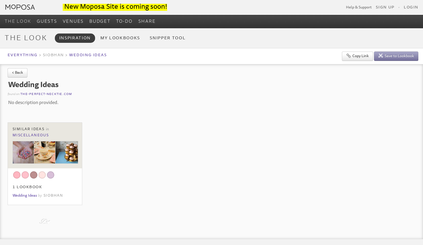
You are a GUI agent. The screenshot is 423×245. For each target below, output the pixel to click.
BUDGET (100, 21)
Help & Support (359, 7)
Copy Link (357, 55)
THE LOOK (18, 21)
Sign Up (385, 8)
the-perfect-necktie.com (46, 94)
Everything (22, 55)
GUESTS (47, 21)
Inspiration (75, 38)
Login (411, 8)
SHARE (147, 21)
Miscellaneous (31, 135)
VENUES (73, 21)
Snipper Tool (168, 38)
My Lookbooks (120, 38)
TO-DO (124, 21)
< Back (17, 73)
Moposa (20, 7)
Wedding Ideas (88, 55)
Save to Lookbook (396, 55)
